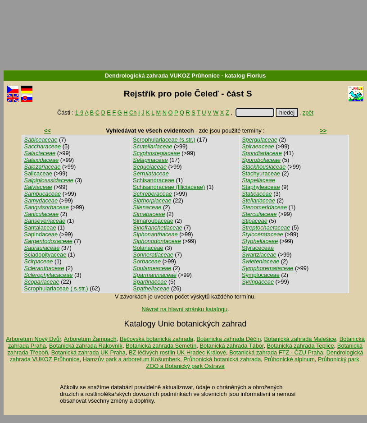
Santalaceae (40, 227)
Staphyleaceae (261, 187)
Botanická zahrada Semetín (161, 345)
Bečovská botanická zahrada (157, 339)
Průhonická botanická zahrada (222, 359)
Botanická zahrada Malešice (300, 339)
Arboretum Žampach (90, 339)
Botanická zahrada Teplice (300, 345)
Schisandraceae (153, 180)
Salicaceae (38, 173)
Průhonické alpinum (289, 359)
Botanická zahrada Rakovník (85, 345)
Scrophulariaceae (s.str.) (164, 139)
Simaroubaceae (153, 220)
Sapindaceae (41, 234)
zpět (308, 112)
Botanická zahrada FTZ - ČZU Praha (276, 352)
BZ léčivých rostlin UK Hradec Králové (177, 352)
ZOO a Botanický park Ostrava (185, 366)
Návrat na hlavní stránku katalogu (184, 309)
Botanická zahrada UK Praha (88, 352)
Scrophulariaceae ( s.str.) (56, 288)
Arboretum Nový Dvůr (33, 339)
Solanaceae (148, 247)
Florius (256, 75)
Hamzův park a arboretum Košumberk (131, 359)
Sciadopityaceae (45, 254)
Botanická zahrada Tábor (231, 345)
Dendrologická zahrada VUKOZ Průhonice (162, 75)
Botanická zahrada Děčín (228, 339)
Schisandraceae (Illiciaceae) (169, 187)
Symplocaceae (261, 274)
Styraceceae (258, 247)
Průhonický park (338, 359)
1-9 (79, 112)
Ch (132, 112)
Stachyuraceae (261, 173)
